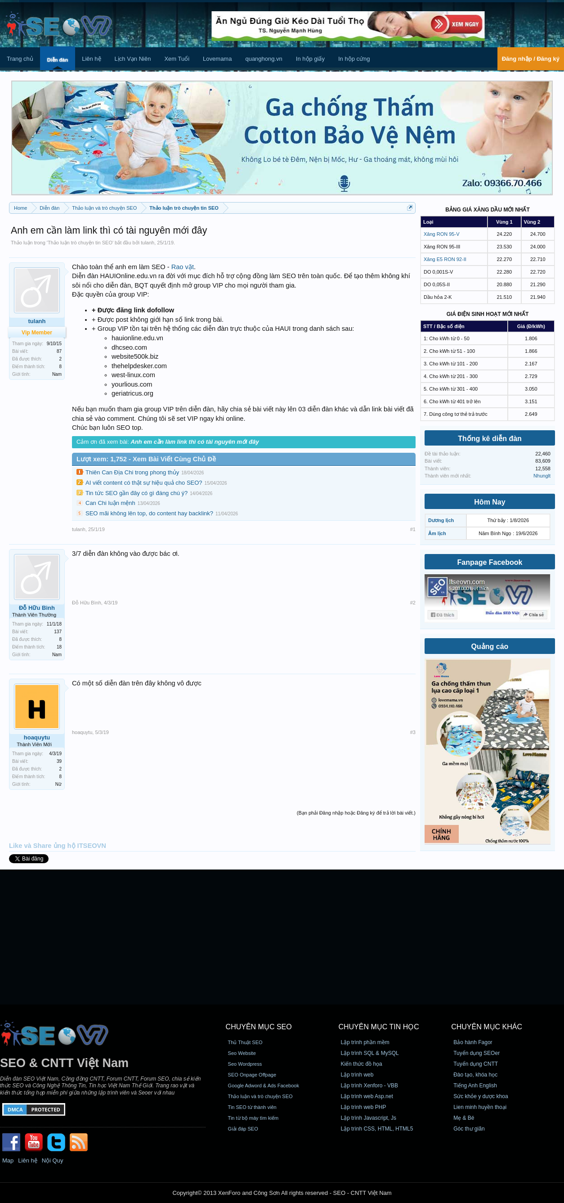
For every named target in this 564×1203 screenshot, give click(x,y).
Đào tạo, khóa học (475, 1075)
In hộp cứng (354, 58)
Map (7, 1160)
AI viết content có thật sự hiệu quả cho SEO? (143, 482)
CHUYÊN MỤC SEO (259, 1027)
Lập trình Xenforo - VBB (369, 1085)
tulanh (147, 242)
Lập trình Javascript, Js (368, 1118)
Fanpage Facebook (490, 562)
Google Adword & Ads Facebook (263, 1085)
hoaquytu (37, 737)
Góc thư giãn (468, 1129)
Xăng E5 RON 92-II (445, 259)
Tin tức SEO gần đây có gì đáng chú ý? (136, 493)
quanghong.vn (263, 58)
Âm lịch (437, 533)
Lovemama (217, 58)
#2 (413, 602)
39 (59, 761)
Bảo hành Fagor (472, 1042)
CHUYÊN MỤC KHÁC (486, 1027)
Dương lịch (441, 520)
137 (58, 631)
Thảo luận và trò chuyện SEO (260, 1096)
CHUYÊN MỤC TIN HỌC (378, 1027)
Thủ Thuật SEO (245, 1042)
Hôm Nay (489, 502)
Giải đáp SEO (243, 1128)
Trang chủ (20, 58)
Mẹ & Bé (463, 1118)
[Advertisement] (282, 937)
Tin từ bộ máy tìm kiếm (253, 1118)
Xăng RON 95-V (441, 234)
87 (59, 351)
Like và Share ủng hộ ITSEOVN (57, 845)
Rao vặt (182, 266)
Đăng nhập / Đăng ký (531, 58)
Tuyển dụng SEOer (476, 1053)
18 (59, 646)
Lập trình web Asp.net (366, 1096)
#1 (413, 529)
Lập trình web (356, 1075)
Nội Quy (52, 1160)
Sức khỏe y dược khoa (480, 1096)
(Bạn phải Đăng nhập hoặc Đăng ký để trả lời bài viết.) (356, 813)
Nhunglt (542, 475)
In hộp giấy (310, 58)
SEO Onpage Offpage (252, 1074)
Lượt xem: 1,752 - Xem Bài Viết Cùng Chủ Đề (146, 459)
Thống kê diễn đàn (490, 438)
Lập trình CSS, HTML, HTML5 (376, 1129)
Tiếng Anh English (475, 1085)
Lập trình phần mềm (364, 1042)
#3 (413, 732)
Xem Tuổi (176, 58)
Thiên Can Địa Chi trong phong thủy (132, 472)
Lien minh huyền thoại (479, 1107)
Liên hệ (91, 58)
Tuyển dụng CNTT (475, 1064)
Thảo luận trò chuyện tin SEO (80, 242)
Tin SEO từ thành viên (252, 1107)
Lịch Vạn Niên (133, 58)
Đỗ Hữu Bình (37, 607)
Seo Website (242, 1053)
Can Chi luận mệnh (110, 503)
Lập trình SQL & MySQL (369, 1053)
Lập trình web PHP (363, 1107)
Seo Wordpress (245, 1064)
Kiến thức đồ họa (361, 1064)
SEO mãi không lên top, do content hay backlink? (149, 513)
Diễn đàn (57, 60)
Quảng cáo (490, 646)
